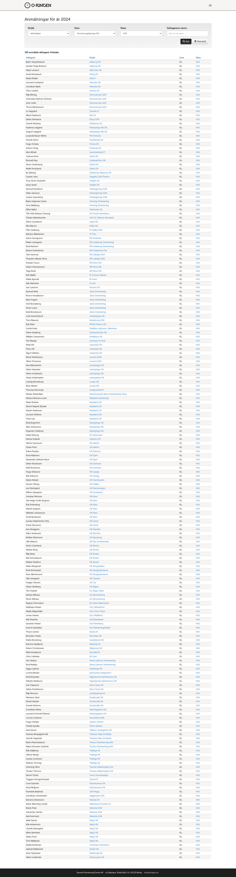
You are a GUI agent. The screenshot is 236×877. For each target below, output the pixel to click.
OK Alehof (94, 443)
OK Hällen (94, 484)
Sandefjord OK (96, 640)
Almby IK (93, 74)
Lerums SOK (95, 357)
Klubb (31, 28)
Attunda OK (95, 82)
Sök (186, 41)
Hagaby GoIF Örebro (99, 176)
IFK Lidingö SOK (97, 254)
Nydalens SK (95, 402)
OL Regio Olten (96, 591)
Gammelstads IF (97, 152)
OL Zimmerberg (97, 595)
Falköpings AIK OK (98, 127)
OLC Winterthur (97, 607)
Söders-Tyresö (96, 722)
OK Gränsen (95, 463)
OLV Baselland (96, 619)
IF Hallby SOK (95, 230)
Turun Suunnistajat (98, 775)
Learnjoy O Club (97, 340)
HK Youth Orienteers (99, 213)
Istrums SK (94, 287)
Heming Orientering (99, 201)
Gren (76, 28)
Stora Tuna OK (96, 685)
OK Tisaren (94, 578)
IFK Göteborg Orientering (101, 242)
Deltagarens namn (177, 28)
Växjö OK (93, 820)
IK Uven (93, 279)
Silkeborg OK (95, 648)
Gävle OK (93, 164)
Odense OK (94, 439)
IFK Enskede (95, 238)
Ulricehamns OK (97, 783)
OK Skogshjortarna (98, 570)
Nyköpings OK (96, 423)
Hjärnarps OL (96, 209)
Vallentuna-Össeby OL (100, 804)
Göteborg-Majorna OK (100, 172)
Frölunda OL (95, 148)
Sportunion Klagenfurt (100, 673)
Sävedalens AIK (96, 718)
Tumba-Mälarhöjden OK (101, 767)
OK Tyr (92, 582)
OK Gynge (94, 472)
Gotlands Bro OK (97, 160)
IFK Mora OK (95, 263)
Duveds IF (94, 111)
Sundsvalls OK (96, 697)
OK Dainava (95, 451)
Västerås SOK (95, 808)
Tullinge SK (94, 750)
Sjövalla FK (94, 652)
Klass (123, 28)
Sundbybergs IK (97, 693)
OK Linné (93, 521)
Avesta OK (94, 90)
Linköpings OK (96, 365)
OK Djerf (93, 455)
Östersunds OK (96, 857)
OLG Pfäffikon (96, 615)
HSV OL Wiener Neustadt (101, 217)
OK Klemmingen (97, 488)
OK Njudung (95, 537)
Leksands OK (95, 345)
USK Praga (94, 791)
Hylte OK (93, 222)
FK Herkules (95, 136)
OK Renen (94, 545)
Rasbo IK (93, 632)
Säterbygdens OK (97, 709)
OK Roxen (94, 550)
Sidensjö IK (94, 644)
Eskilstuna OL (95, 123)
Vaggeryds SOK (96, 795)
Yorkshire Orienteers (99, 845)
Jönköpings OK (97, 316)
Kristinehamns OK (98, 332)
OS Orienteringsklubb (99, 627)
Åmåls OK (94, 849)
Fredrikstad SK (96, 140)
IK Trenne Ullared (97, 275)
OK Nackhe (94, 529)
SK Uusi (93, 656)
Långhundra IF (96, 390)
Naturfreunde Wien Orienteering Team (108, 394)
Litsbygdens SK (96, 377)
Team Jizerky (95, 726)
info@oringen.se (151, 872)
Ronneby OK (95, 636)
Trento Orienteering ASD (101, 742)
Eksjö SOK (94, 119)
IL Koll (92, 283)
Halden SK (94, 181)
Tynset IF (93, 779)
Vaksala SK (94, 800)
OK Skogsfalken (97, 566)
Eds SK (92, 115)
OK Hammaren (96, 480)
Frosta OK (94, 144)
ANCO (92, 78)
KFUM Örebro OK (97, 324)
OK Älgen (93, 586)
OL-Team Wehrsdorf (99, 603)
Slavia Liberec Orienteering (102, 660)
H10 (198, 62)
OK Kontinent (95, 492)
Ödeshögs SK (95, 853)
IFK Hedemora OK (98, 250)
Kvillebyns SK (95, 336)
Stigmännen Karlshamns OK (103, 677)
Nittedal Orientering (99, 398)
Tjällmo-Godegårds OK (100, 730)
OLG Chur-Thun (97, 611)
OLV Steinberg (96, 623)
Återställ (200, 41)
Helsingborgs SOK (98, 189)
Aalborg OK (95, 62)
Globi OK (93, 156)
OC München (95, 435)
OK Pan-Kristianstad (99, 541)
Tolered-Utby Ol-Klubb (100, 734)
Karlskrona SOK (97, 320)
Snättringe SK (95, 668)
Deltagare (30, 57)
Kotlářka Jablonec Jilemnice (103, 328)
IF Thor (92, 234)
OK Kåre (93, 496)
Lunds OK (94, 381)
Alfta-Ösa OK (95, 70)
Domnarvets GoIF (97, 95)
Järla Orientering (97, 291)
